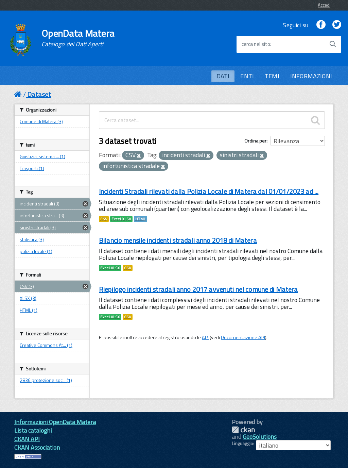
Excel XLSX (121, 219)
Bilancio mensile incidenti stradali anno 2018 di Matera (178, 240)
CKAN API (27, 439)
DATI (223, 76)
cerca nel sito (256, 44)
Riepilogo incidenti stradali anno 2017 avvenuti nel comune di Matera (198, 289)
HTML (140, 219)
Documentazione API (243, 337)
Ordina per (255, 140)
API (205, 337)
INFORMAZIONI (311, 76)
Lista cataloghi (33, 430)
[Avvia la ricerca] (332, 44)
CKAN (243, 429)
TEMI (272, 76)
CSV (103, 219)
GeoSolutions (260, 436)
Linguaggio (242, 443)
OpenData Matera (77, 38)
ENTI (247, 76)
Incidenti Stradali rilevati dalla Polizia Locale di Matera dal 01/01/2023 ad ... (208, 191)
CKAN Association (37, 447)
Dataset (39, 94)
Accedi (324, 5)
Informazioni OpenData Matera (55, 422)
